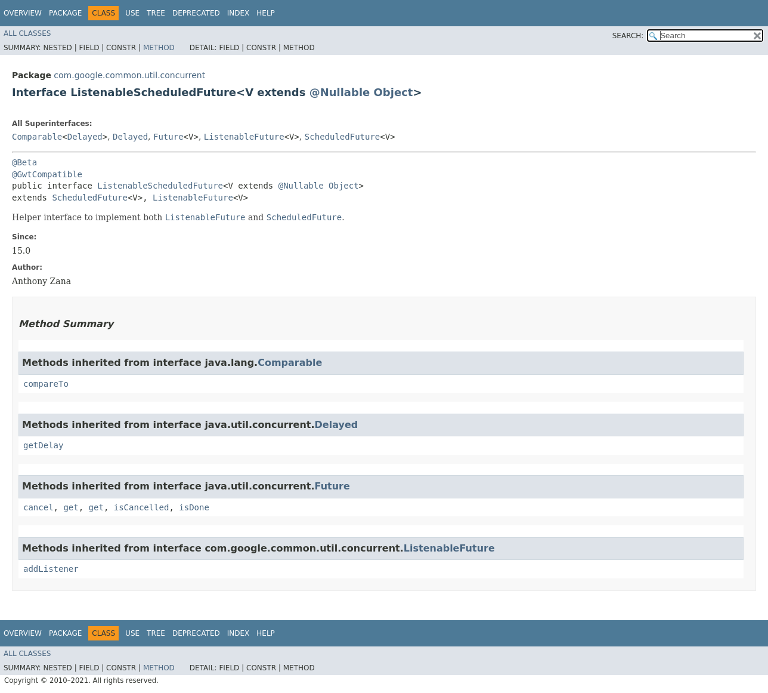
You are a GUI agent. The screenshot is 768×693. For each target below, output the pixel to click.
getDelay (43, 445)
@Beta (24, 162)
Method (159, 48)
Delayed (85, 136)
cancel (38, 507)
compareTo (46, 384)
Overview (23, 13)
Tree (156, 13)
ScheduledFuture (342, 136)
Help (265, 13)
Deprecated (196, 13)
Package (65, 13)
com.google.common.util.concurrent (129, 75)
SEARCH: (628, 36)
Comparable (37, 136)
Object (393, 92)
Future (168, 136)
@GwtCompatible (47, 174)
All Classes (27, 33)
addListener (51, 569)
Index (238, 13)
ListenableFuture (244, 136)
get (70, 507)
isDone (194, 507)
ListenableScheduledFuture (160, 185)
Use (132, 13)
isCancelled (141, 507)
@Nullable (339, 92)
